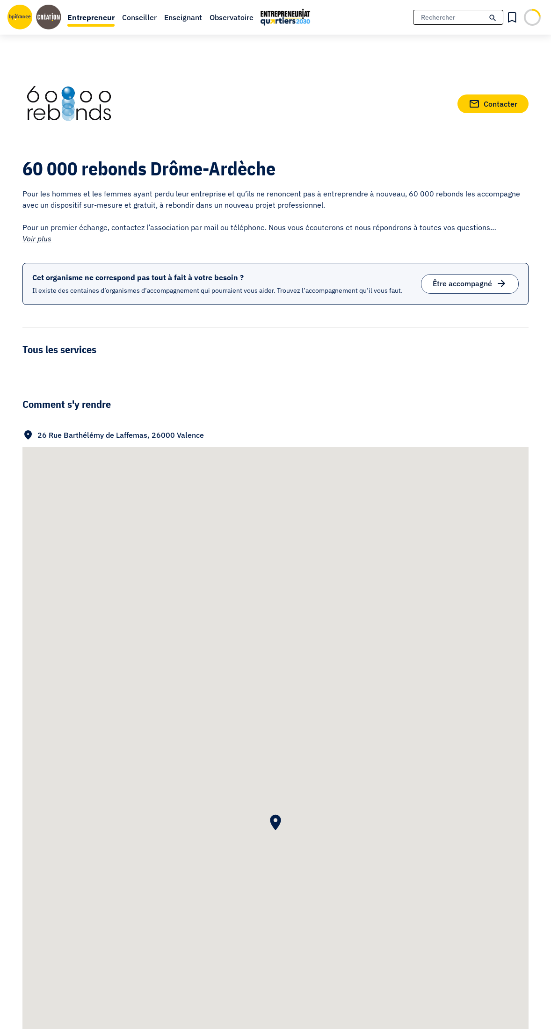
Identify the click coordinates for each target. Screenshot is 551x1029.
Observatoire (232, 17)
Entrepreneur (91, 17)
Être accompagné (470, 282)
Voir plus (36, 238)
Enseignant (183, 17)
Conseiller (139, 17)
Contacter (493, 101)
